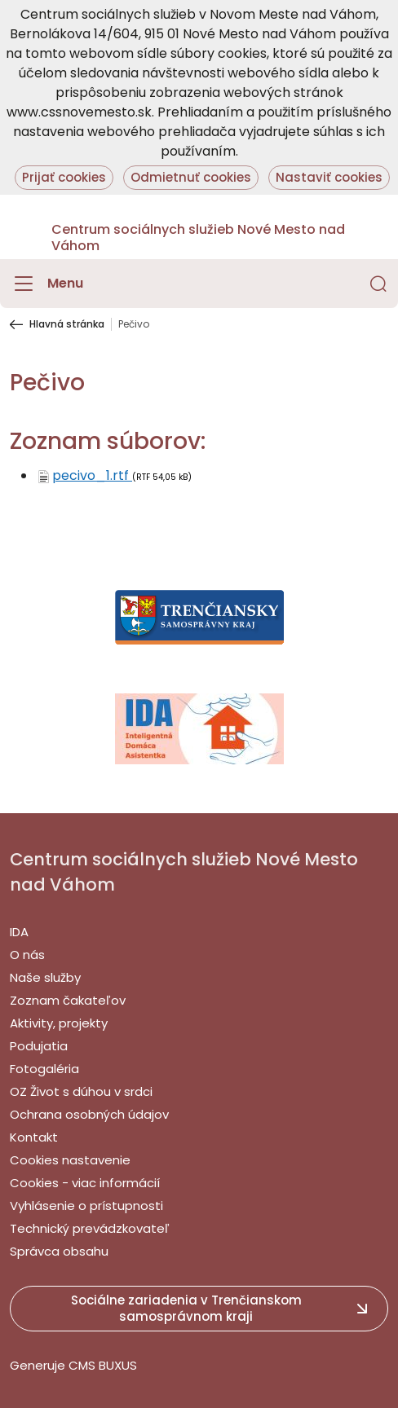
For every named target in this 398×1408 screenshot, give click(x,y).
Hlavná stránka (66, 324)
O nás (27, 954)
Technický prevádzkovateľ (90, 1228)
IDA (19, 931)
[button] (378, 283)
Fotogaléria (44, 1068)
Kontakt (34, 1137)
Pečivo (133, 324)
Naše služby (45, 977)
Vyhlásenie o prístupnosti (86, 1205)
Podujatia (39, 1045)
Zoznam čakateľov (68, 1000)
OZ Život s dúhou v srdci (81, 1091)
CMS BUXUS (103, 1365)
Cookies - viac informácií (85, 1182)
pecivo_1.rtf (92, 475)
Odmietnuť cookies (190, 177)
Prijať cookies (64, 177)
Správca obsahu (59, 1251)
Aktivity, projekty (59, 1023)
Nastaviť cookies (329, 177)
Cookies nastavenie (70, 1159)
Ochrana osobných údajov (89, 1114)
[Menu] (46, 284)
